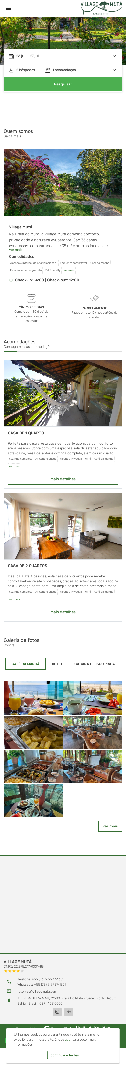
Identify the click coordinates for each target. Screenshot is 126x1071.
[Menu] (8, 8)
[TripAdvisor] (68, 1012)
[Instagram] (57, 1012)
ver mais (15, 250)
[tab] (25, 664)
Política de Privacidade (94, 1027)
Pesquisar (63, 84)
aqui (68, 1039)
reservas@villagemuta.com (37, 991)
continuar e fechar (65, 1055)
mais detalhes (63, 479)
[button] (36, 210)
